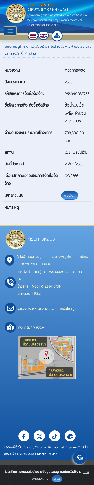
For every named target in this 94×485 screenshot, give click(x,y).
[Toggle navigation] (10, 31)
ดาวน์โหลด (69, 195)
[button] (33, 35)
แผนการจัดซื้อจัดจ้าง (35, 47)
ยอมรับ (57, 478)
